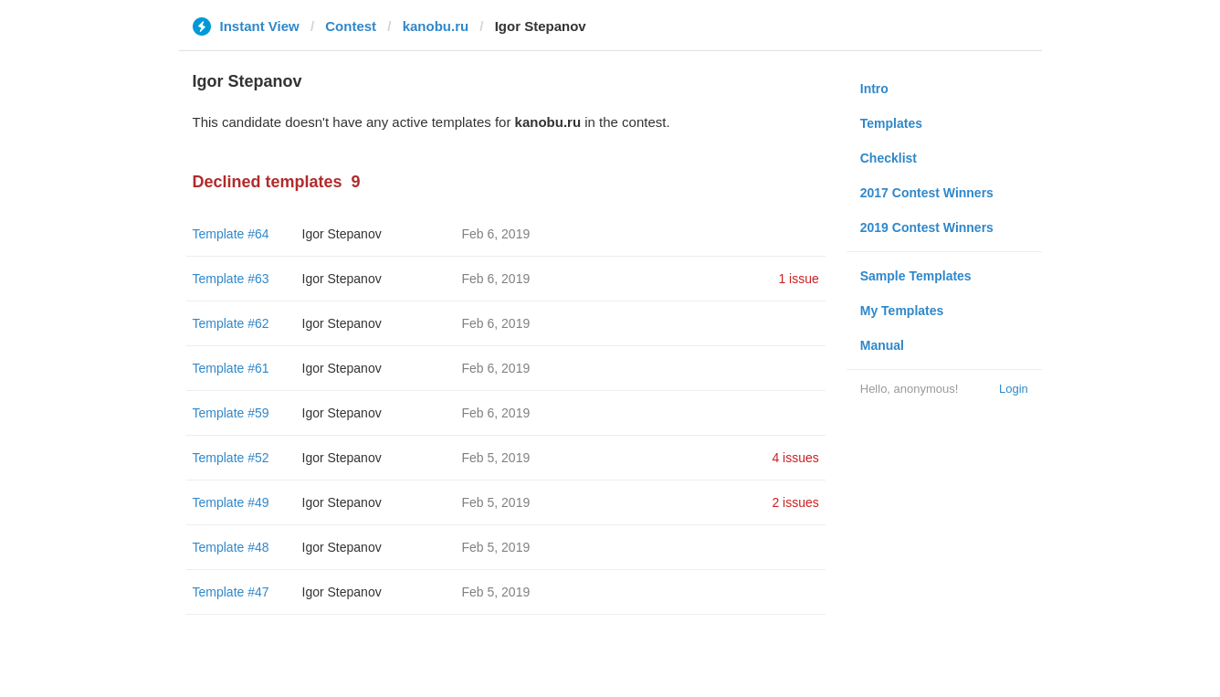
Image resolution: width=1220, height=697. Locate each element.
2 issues (795, 502)
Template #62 (231, 323)
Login (1013, 389)
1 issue (798, 278)
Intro (874, 88)
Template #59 (231, 413)
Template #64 (231, 234)
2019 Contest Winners (927, 227)
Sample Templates (916, 276)
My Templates (902, 310)
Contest (350, 26)
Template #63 (231, 278)
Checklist (888, 158)
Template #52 (231, 457)
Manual (882, 345)
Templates (891, 123)
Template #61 (231, 368)
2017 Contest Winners (927, 192)
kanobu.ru (436, 26)
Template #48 (231, 547)
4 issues (795, 457)
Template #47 (231, 592)
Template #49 (231, 502)
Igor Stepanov (342, 234)
